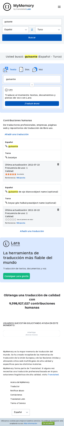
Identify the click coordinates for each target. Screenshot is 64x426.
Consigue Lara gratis (16, 276)
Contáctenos (16, 395)
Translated (17, 399)
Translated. (53, 374)
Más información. (30, 423)
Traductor (14, 386)
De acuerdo (48, 423)
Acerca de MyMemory (19, 382)
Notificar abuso (17, 390)
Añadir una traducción (17, 134)
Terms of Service (18, 403)
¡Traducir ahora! (32, 103)
